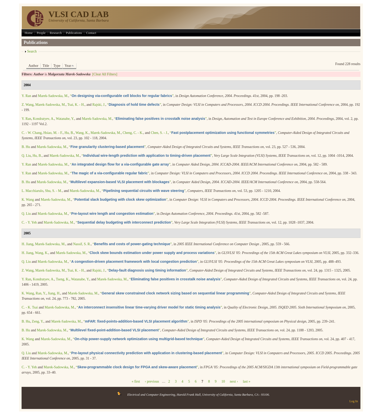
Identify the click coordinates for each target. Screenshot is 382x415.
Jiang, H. (54, 293)
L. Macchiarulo (32, 191)
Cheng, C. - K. (133, 133)
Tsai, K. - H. (76, 105)
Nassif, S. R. (82, 244)
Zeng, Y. (38, 321)
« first (136, 381)
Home (29, 33)
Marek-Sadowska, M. (53, 96)
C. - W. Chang (32, 133)
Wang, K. (82, 133)
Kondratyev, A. (43, 119)
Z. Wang (28, 105)
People (41, 33)
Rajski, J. (98, 105)
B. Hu (26, 147)
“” (122, 96)
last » (246, 381)
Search (32, 51)
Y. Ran (26, 96)
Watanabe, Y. (65, 119)
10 (223, 381)
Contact (91, 33)
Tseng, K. (62, 279)
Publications (74, 33)
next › (234, 381)
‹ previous (152, 381)
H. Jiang (27, 244)
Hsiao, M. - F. (53, 133)
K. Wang (28, 199)
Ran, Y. (41, 293)
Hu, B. (69, 133)
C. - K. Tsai (30, 307)
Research (56, 33)
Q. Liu (26, 156)
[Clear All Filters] (104, 74)
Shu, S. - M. (53, 191)
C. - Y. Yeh (29, 222)
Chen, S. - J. (159, 133)
